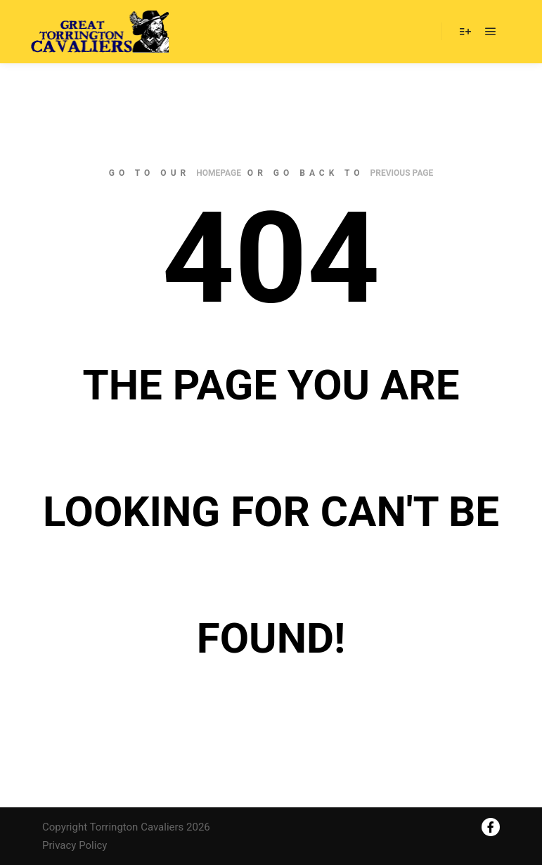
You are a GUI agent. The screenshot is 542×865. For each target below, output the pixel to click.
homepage (218, 173)
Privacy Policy (74, 845)
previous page (402, 173)
